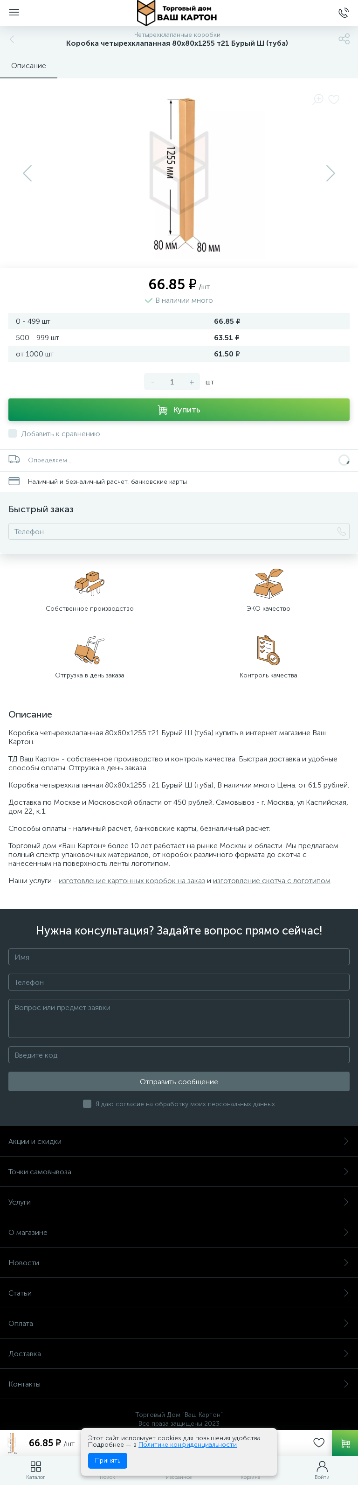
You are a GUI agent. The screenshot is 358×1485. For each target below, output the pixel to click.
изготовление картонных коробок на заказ (132, 880)
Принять (107, 1460)
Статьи (179, 1293)
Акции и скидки (179, 1141)
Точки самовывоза (179, 1171)
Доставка (179, 1353)
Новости (179, 1262)
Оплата (179, 1323)
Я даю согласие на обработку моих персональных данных (185, 1104)
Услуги (179, 1202)
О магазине (179, 1232)
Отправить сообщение (179, 1081)
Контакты (179, 1384)
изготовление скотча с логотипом (271, 880)
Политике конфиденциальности (187, 1445)
